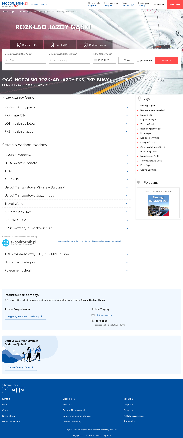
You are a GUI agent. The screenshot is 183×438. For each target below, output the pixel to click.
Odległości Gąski (148, 142)
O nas (5, 410)
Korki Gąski (145, 165)
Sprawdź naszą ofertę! (21, 367)
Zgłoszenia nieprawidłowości (77, 415)
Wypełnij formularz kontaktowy (25, 316)
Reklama (67, 404)
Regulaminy (129, 421)
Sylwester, (88, 429)
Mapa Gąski (146, 114)
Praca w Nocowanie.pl (74, 410)
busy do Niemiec (83, 241)
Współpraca (69, 398)
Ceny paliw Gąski (149, 169)
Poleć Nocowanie (11, 421)
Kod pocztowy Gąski (150, 137)
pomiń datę (146, 60)
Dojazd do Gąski (148, 119)
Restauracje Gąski (149, 151)
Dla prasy (128, 404)
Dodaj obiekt (175, 4)
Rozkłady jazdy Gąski (151, 128)
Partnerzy (128, 410)
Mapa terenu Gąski (149, 156)
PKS (29, 45)
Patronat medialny (72, 421)
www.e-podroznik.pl (66, 241)
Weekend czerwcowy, (101, 429)
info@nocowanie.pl (104, 315)
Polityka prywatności (134, 415)
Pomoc (5, 404)
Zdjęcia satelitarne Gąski (152, 146)
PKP (63, 45)
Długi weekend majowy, (75, 429)
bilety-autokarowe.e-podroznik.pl (106, 241)
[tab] (66, 107)
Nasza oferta (8, 415)
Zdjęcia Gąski (147, 124)
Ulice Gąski (146, 133)
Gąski (148, 98)
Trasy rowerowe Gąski (151, 160)
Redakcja (128, 398)
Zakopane (113, 429)
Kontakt (6, 398)
